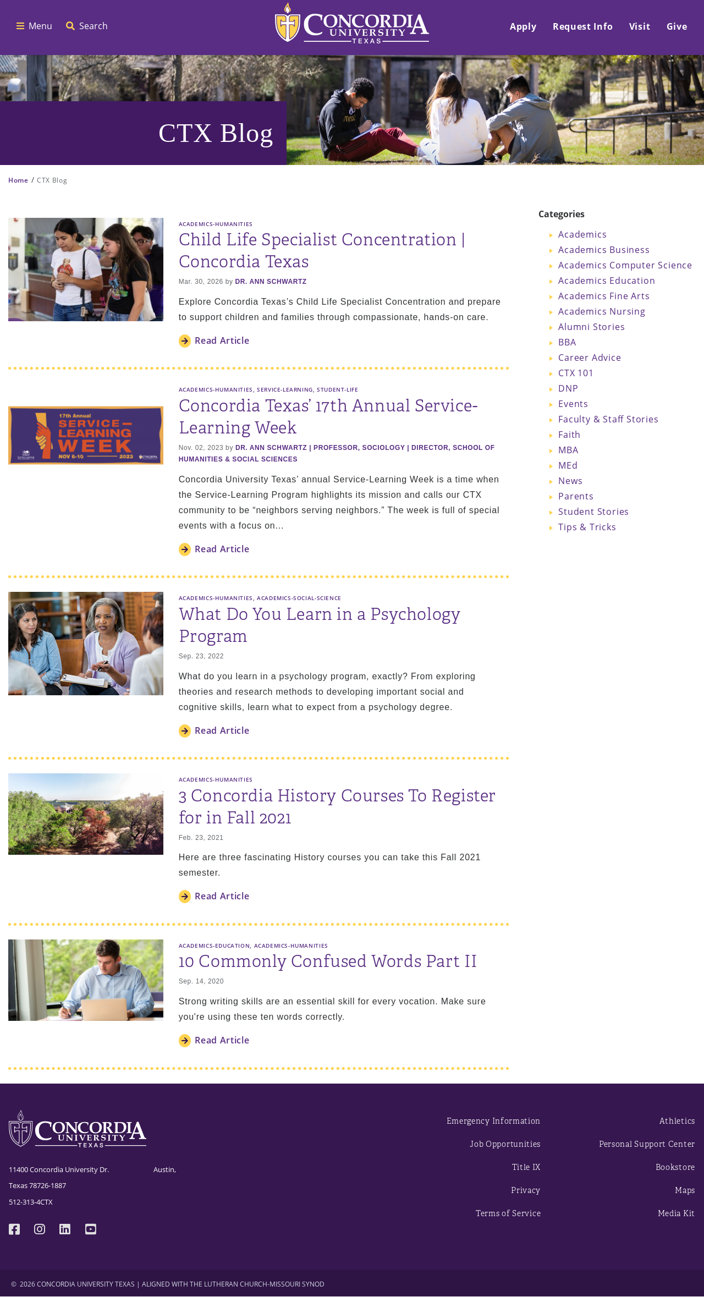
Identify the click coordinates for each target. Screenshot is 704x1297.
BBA (567, 342)
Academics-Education (214, 945)
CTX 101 (576, 373)
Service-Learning (285, 389)
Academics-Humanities (216, 224)
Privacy (526, 1190)
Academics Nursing (602, 311)
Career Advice (589, 357)
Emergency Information (494, 1121)
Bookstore (675, 1167)
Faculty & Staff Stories (608, 419)
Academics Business (604, 250)
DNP (568, 388)
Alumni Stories (591, 327)
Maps (685, 1190)
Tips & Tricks (587, 527)
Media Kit (676, 1213)
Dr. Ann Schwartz (270, 281)
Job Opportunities (505, 1144)
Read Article (222, 340)
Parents (576, 496)
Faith (569, 434)
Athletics (677, 1121)
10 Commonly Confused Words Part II (328, 961)
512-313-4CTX (31, 1202)
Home (18, 180)
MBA (568, 450)
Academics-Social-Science (299, 598)
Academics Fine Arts (604, 296)
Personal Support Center (647, 1144)
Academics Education (606, 280)
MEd (568, 465)
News (570, 481)
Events (573, 404)
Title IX (526, 1167)
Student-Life (337, 389)
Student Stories (593, 511)
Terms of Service (508, 1213)
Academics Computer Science (625, 265)
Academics (582, 234)
